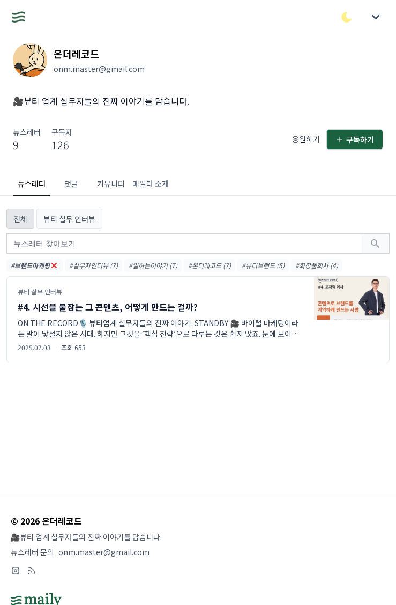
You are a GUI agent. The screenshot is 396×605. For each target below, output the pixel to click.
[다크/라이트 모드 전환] (346, 17)
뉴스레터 (32, 183)
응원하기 (306, 139)
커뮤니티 (111, 183)
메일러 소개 (150, 183)
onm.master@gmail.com (104, 552)
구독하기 (354, 139)
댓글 (71, 183)
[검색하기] (375, 243)
